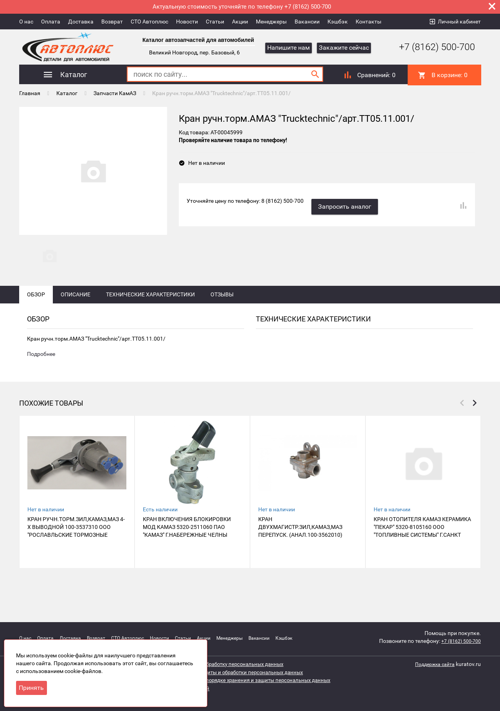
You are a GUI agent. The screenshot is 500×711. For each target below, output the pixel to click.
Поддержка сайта (432, 664)
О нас (26, 21)
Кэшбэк (337, 21)
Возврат (112, 21)
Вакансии (307, 21)
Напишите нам (288, 47)
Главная (29, 92)
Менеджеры (271, 21)
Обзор (36, 322)
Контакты (368, 21)
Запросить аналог (348, 201)
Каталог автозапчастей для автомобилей (198, 40)
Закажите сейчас (344, 47)
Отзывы (222, 322)
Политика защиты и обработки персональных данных (243, 672)
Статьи (215, 21)
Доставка (81, 21)
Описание (75, 322)
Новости (187, 21)
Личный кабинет (459, 21)
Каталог (66, 92)
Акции (240, 21)
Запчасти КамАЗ (115, 92)
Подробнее (41, 382)
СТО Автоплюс (149, 21)
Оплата (50, 21)
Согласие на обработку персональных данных (232, 664)
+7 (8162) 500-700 (431, 47)
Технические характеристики (150, 322)
